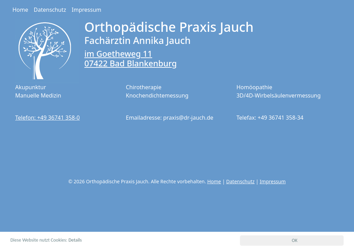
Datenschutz (50, 9)
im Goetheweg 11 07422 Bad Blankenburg (130, 58)
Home (20, 9)
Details (75, 240)
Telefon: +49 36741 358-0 (47, 117)
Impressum (86, 9)
